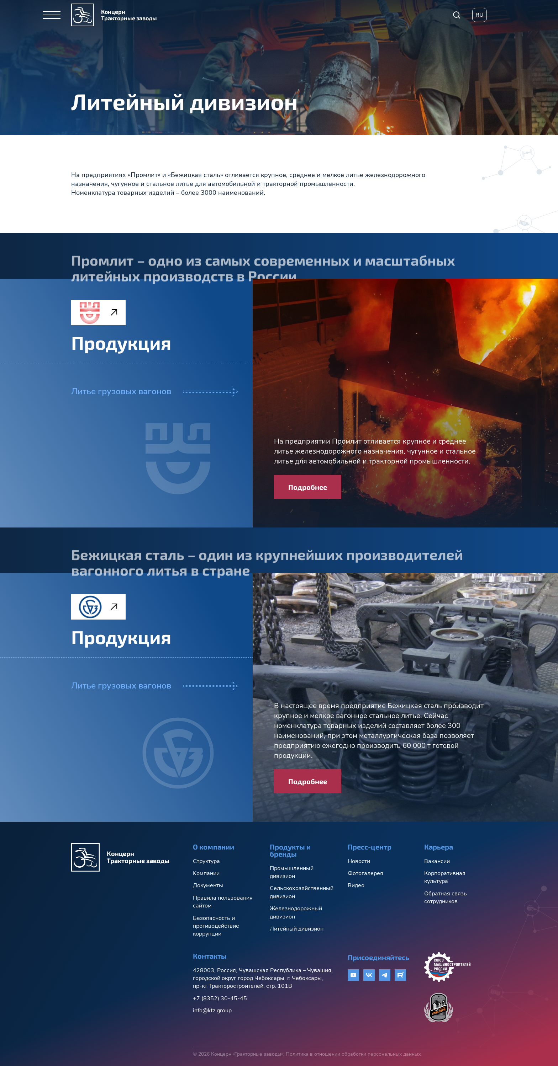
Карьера (438, 846)
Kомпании (206, 873)
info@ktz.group (212, 1010)
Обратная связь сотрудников (445, 897)
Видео (356, 885)
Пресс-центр (369, 846)
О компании (213, 846)
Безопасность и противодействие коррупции (216, 926)
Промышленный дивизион (292, 872)
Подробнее (307, 487)
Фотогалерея (365, 873)
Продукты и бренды (290, 850)
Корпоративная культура (444, 877)
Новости (359, 861)
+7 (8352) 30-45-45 (220, 998)
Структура (206, 861)
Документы (208, 885)
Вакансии (437, 861)
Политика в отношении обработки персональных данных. (354, 1054)
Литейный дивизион (296, 929)
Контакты (210, 955)
